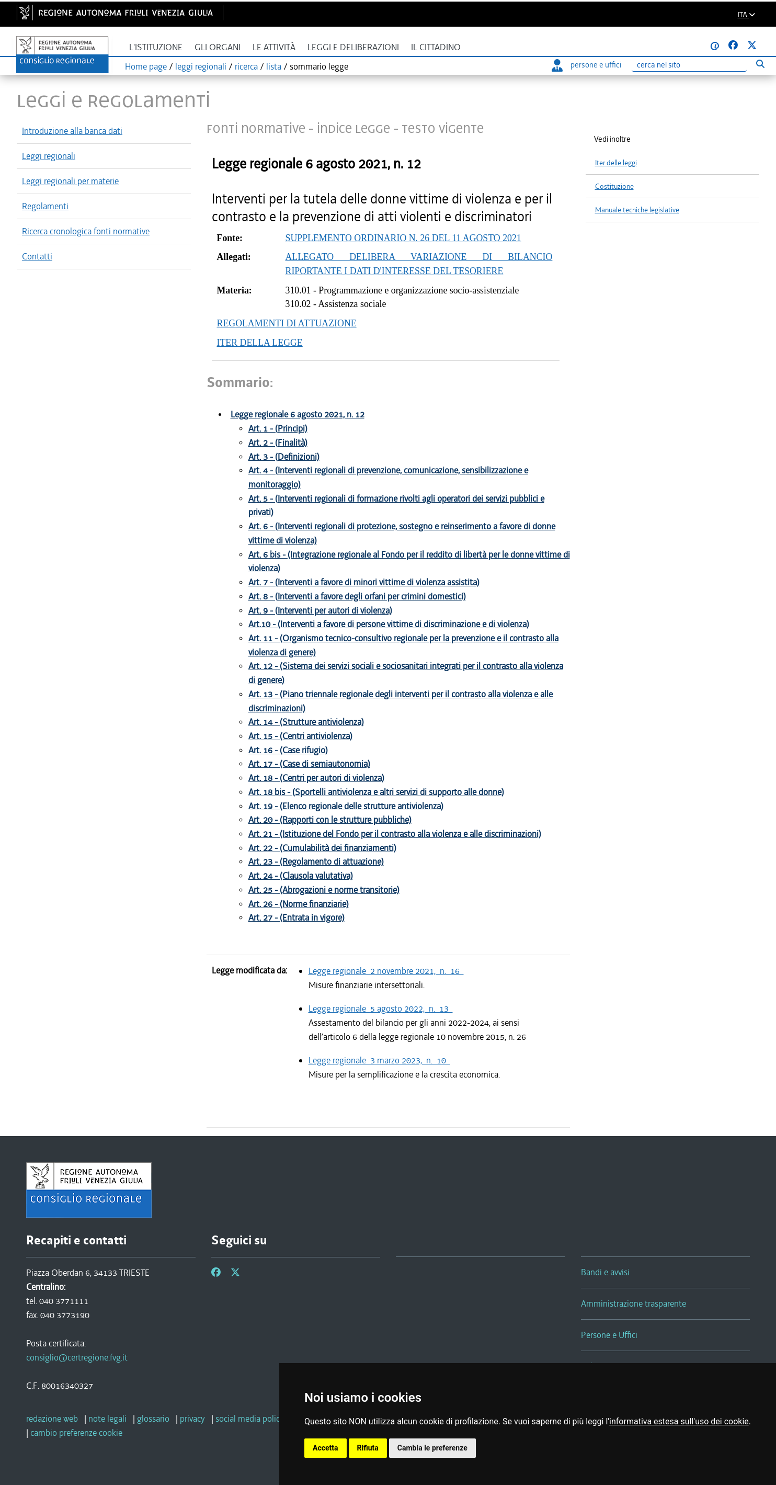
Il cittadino (436, 47)
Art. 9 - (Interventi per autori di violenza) (320, 610)
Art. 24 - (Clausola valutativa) (300, 875)
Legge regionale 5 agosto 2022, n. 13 (381, 1008)
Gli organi (218, 47)
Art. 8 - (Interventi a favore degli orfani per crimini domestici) (357, 596)
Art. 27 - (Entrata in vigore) (296, 917)
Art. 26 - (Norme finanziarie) (298, 904)
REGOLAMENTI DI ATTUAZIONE (287, 323)
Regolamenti (45, 206)
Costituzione (614, 186)
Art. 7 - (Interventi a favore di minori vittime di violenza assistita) (364, 582)
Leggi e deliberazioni (353, 47)
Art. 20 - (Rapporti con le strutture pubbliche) (330, 819)
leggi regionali (200, 66)
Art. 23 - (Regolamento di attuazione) (316, 861)
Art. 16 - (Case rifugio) (288, 750)
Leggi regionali (48, 156)
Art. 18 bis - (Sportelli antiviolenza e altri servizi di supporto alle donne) (376, 792)
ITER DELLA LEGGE (260, 342)
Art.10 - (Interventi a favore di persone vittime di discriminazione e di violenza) (388, 624)
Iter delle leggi (616, 163)
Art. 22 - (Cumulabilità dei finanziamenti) (322, 848)
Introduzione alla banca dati (72, 131)
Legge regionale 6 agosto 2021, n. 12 (297, 414)
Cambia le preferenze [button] (432, 1448)
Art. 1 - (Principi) (277, 428)
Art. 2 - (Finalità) (277, 442)
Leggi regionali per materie (70, 181)
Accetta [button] (325, 1448)
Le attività (274, 47)
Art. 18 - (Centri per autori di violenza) (316, 778)
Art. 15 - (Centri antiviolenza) (300, 736)
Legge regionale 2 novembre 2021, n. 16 (386, 971)
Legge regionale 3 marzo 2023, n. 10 (379, 1060)
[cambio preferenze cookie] (76, 1432)
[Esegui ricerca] (760, 63)
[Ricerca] (689, 65)
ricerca (246, 66)
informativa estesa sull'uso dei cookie (679, 1421)
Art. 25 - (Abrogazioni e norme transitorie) (324, 890)
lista (273, 66)
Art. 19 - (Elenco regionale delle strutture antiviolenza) (345, 806)
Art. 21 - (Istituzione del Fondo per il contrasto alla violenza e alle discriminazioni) (394, 834)
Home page (146, 66)
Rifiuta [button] (368, 1448)
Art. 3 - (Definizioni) (283, 456)
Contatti (37, 256)
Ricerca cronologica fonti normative (86, 231)
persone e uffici (586, 65)
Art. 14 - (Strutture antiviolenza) (306, 722)
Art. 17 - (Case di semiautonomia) (309, 763)
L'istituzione (155, 47)
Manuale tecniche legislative (637, 210)
